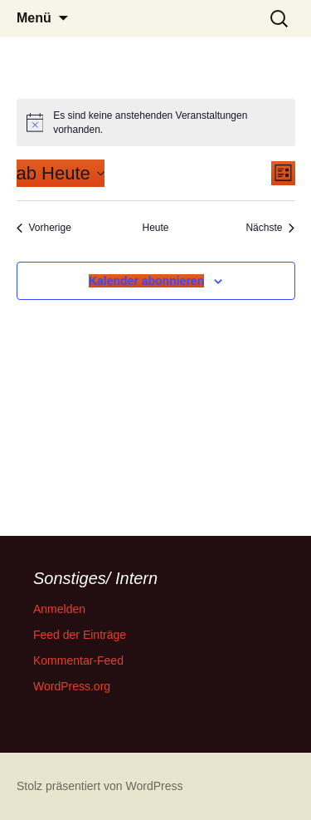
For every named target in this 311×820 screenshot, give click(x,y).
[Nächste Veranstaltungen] (269, 228)
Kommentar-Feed (78, 660)
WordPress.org (71, 686)
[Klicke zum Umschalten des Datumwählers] (60, 173)
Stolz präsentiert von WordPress (100, 786)
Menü (34, 18)
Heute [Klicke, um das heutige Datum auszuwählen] (155, 227)
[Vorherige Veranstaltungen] (44, 228)
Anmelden (59, 609)
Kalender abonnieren (146, 280)
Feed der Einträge (79, 634)
